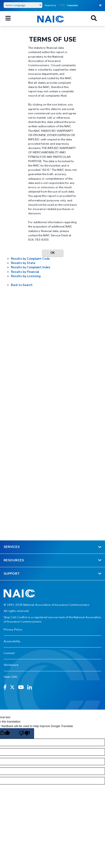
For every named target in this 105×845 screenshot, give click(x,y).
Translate (68, 5)
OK (52, 253)
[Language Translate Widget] (23, 5)
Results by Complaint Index (30, 267)
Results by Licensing (25, 276)
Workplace (11, 665)
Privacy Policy (13, 630)
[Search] (94, 19)
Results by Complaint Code (30, 259)
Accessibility (12, 641)
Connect (9, 653)
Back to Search (21, 285)
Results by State (23, 263)
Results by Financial (25, 272)
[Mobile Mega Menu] (8, 19)
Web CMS (10, 677)
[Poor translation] (24, 733)
